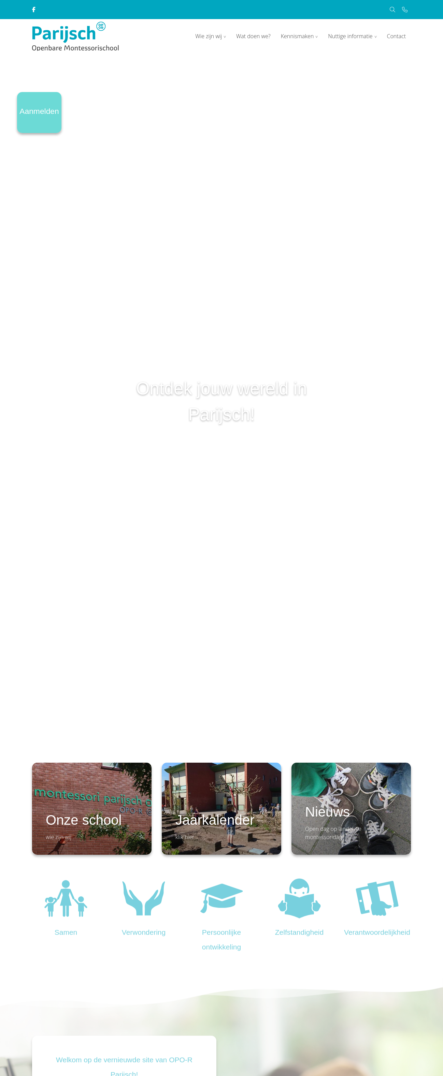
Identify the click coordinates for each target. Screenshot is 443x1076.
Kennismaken (297, 36)
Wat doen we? (253, 36)
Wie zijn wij (208, 36)
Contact (396, 36)
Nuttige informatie (350, 36)
